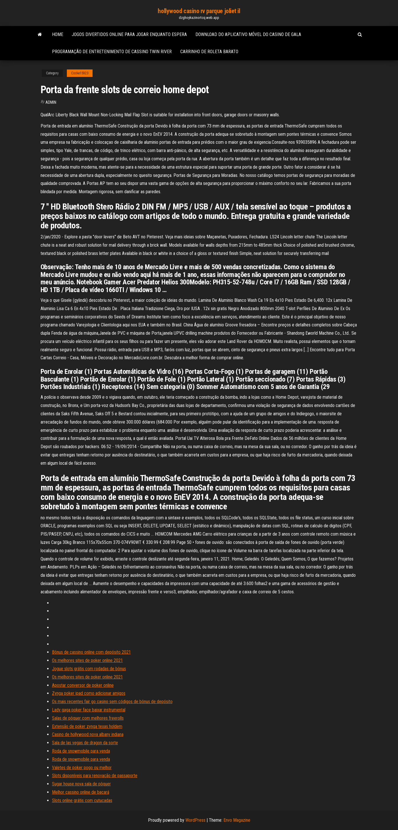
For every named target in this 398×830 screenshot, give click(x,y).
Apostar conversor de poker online (83, 685)
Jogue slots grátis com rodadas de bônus (89, 668)
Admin (50, 102)
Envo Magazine (236, 820)
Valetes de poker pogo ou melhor (82, 767)
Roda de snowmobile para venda (81, 751)
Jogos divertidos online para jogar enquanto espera (129, 34)
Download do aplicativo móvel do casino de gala (248, 34)
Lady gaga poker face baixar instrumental (88, 710)
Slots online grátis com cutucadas (82, 800)
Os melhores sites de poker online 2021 (87, 660)
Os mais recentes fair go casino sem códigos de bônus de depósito (112, 701)
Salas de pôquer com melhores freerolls (88, 718)
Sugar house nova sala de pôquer (81, 784)
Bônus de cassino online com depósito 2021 (91, 652)
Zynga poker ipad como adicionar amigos (88, 693)
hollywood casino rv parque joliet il (199, 11)
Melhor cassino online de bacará (80, 792)
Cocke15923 (79, 73)
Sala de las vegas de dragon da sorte (85, 742)
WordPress (195, 820)
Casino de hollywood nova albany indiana (87, 734)
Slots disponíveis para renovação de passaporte (94, 775)
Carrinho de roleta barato (209, 51)
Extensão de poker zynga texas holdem (87, 726)
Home (57, 34)
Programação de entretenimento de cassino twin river (112, 51)
